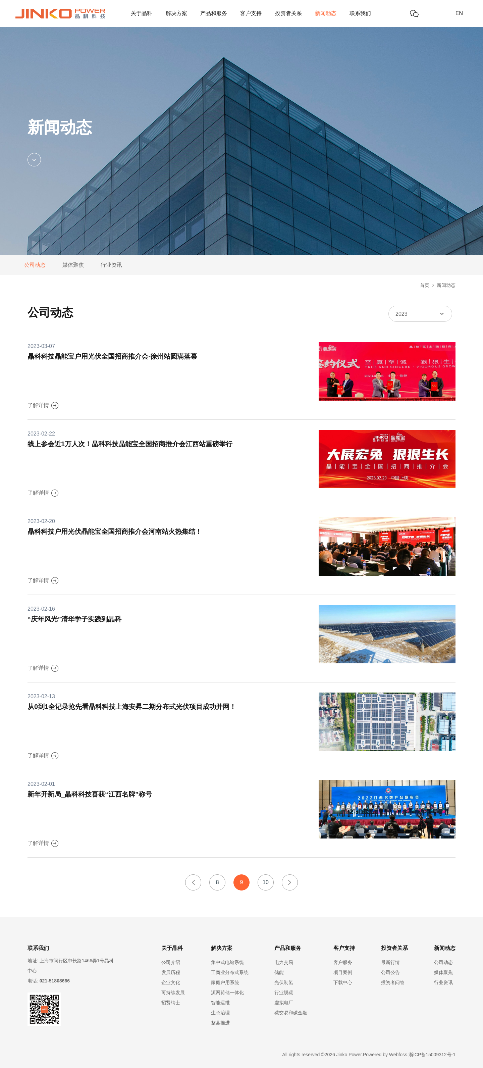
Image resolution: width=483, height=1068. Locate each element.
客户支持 (251, 13)
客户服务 (342, 962)
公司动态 (35, 265)
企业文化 (170, 982)
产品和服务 (213, 13)
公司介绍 (170, 962)
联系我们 (360, 13)
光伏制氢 (283, 982)
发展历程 (170, 972)
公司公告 (390, 972)
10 (266, 882)
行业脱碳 (283, 992)
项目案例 (342, 972)
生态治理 (220, 1012)
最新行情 (390, 962)
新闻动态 (325, 13)
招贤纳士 (170, 1002)
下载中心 (342, 982)
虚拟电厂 (283, 1002)
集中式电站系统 (227, 962)
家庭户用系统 (225, 982)
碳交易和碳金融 (290, 1012)
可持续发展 (173, 992)
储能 (279, 972)
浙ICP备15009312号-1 (432, 1054)
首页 (424, 285)
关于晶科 (141, 13)
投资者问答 (393, 982)
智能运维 (220, 1002)
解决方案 (176, 13)
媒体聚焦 (73, 265)
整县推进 (220, 1022)
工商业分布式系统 (230, 972)
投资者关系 (288, 13)
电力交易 (283, 962)
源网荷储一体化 (227, 992)
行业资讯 (111, 265)
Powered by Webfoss (385, 1054)
